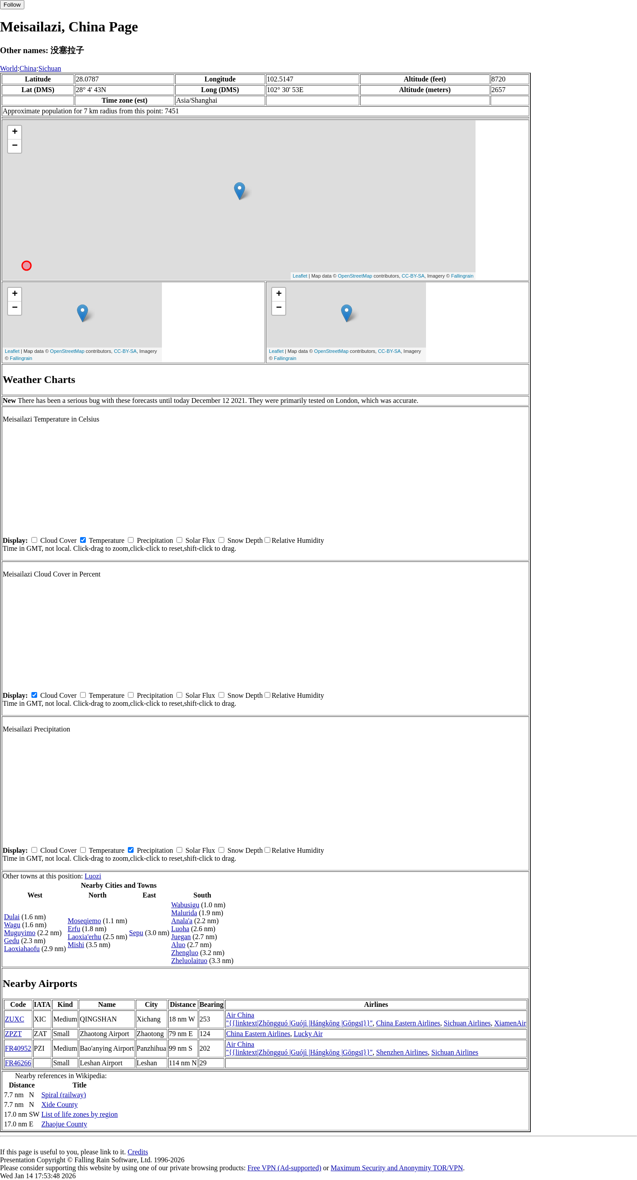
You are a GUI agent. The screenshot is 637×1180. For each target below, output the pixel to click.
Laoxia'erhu (84, 936)
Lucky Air (308, 1033)
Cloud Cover (58, 540)
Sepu (136, 932)
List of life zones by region (79, 1114)
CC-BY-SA (413, 276)
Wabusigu (185, 905)
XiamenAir (510, 1023)
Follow (12, 4)
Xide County (59, 1104)
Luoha (180, 928)
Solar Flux (200, 540)
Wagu (12, 925)
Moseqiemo (84, 921)
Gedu (11, 940)
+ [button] (15, 132)
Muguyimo (19, 932)
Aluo (178, 944)
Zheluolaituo (189, 960)
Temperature (107, 540)
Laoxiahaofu (22, 948)
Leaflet (300, 276)
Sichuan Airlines (467, 1023)
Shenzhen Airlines (402, 1052)
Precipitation (155, 540)
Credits (137, 1152)
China (27, 68)
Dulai (12, 917)
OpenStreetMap (355, 276)
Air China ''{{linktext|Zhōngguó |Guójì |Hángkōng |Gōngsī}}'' (299, 1019)
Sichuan (49, 68)
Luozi (92, 876)
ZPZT (13, 1033)
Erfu (74, 928)
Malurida (184, 913)
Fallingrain (462, 276)
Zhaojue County (64, 1124)
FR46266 (18, 1063)
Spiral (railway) (63, 1095)
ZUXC (14, 1019)
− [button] (15, 146)
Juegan (181, 936)
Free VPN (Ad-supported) (284, 1168)
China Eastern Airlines (408, 1023)
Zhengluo (184, 952)
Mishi (76, 944)
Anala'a (181, 921)
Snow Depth (245, 540)
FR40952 (18, 1048)
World (9, 68)
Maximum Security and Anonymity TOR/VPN (397, 1168)
